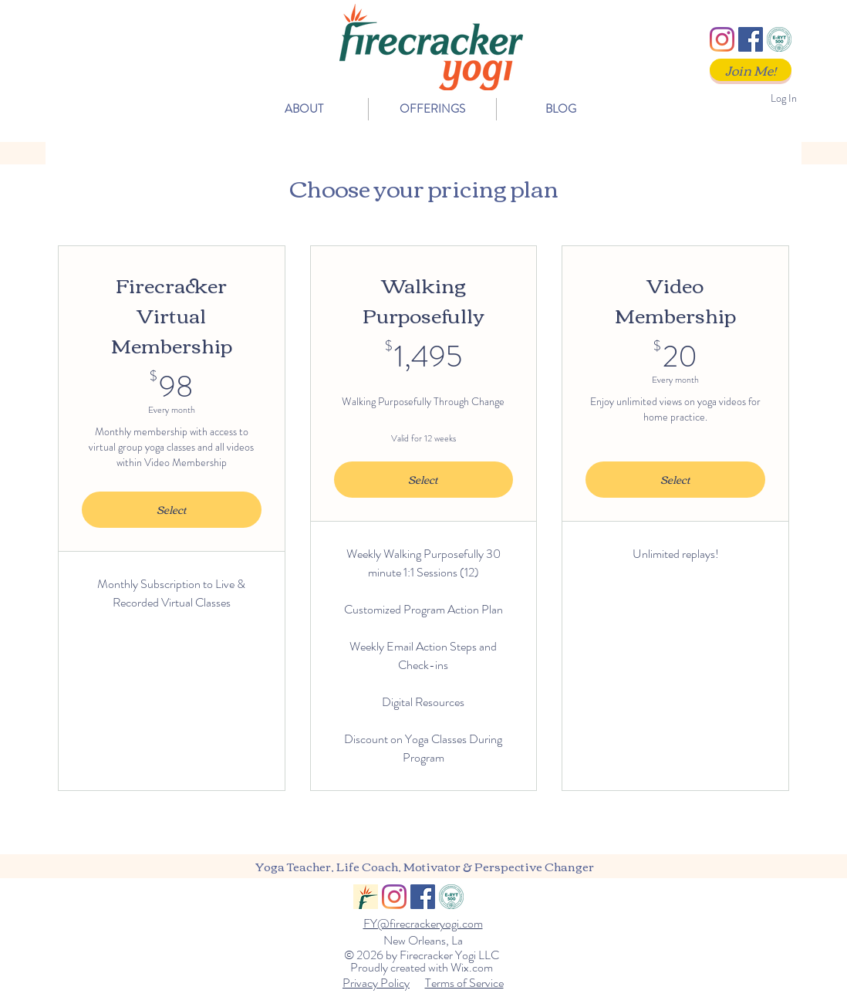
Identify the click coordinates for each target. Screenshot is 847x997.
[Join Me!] (750, 70)
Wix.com (471, 967)
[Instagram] (722, 39)
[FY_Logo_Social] (365, 896)
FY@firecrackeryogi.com (423, 923)
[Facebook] (750, 39)
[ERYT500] (779, 39)
